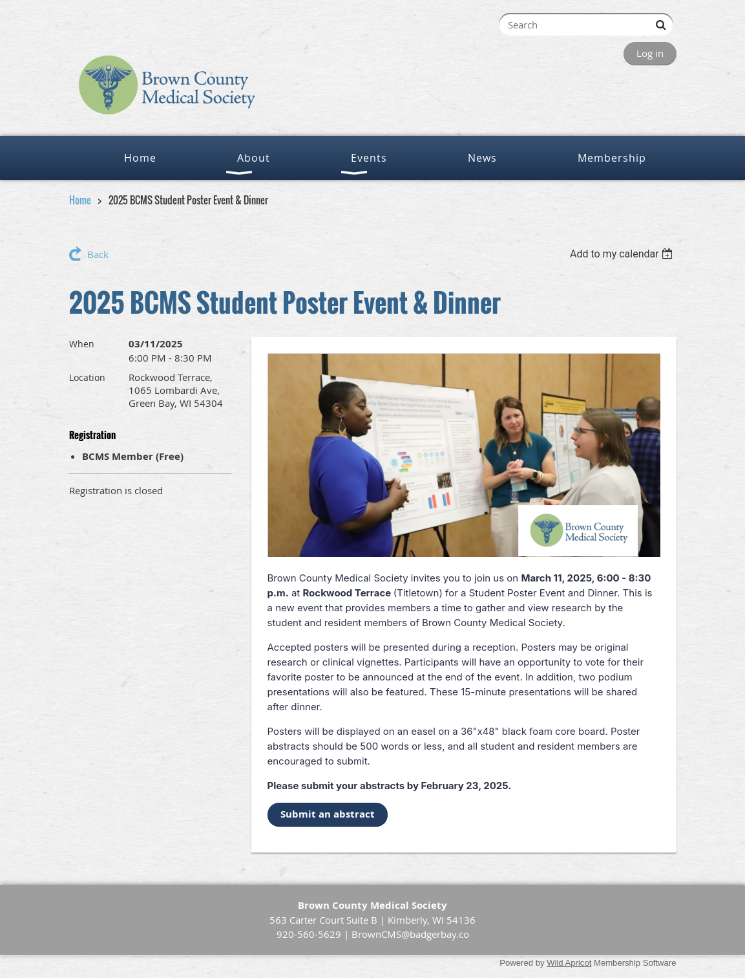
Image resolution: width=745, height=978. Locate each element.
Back (98, 254)
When (81, 344)
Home (80, 200)
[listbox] (623, 254)
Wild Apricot (569, 963)
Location (87, 377)
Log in (650, 53)
